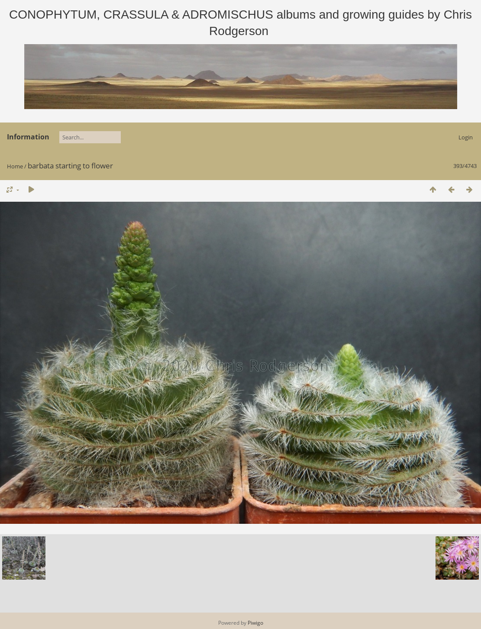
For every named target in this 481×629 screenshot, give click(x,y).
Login (465, 137)
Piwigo (255, 622)
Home (15, 166)
